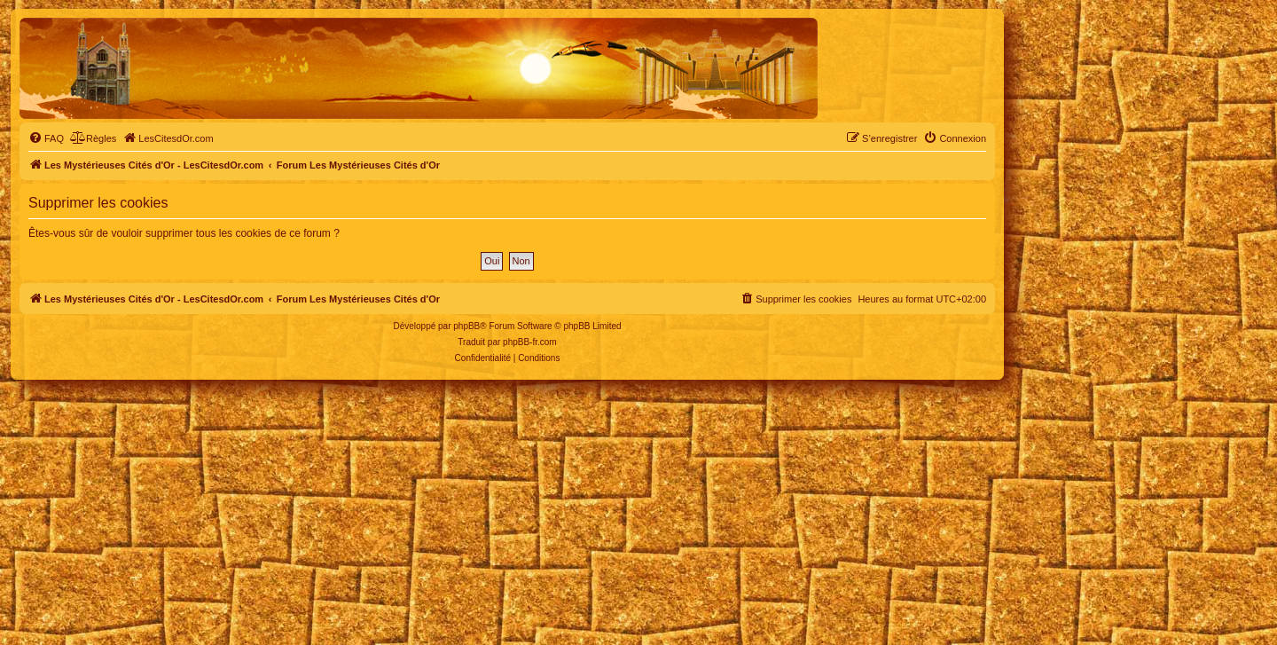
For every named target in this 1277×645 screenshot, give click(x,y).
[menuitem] (46, 138)
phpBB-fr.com (530, 342)
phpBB (466, 326)
